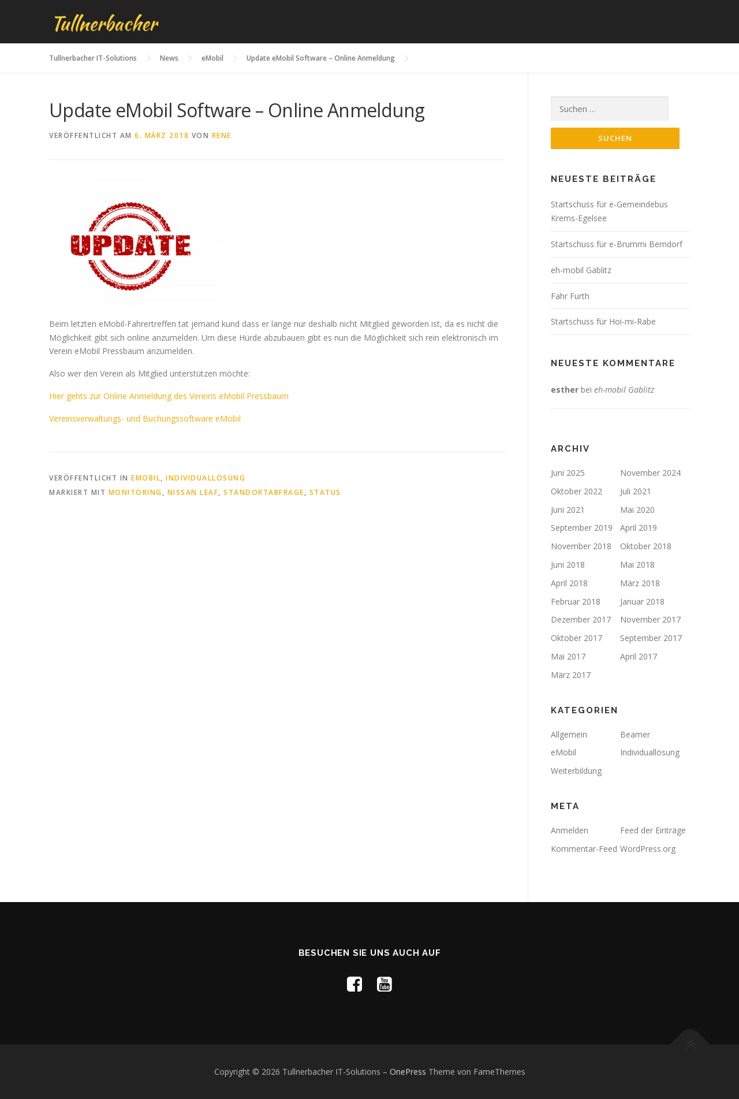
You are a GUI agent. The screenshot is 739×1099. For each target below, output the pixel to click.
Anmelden (569, 830)
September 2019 (582, 527)
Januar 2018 (642, 601)
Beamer (635, 734)
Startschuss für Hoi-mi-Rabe (603, 321)
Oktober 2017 (576, 637)
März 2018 (640, 583)
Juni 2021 (568, 509)
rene (222, 135)
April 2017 (638, 656)
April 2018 (569, 583)
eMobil (146, 478)
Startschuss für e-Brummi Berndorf (616, 244)
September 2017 (651, 637)
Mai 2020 (637, 509)
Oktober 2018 (645, 546)
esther (564, 389)
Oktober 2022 (576, 491)
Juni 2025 (568, 472)
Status (325, 492)
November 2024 (650, 472)
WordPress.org (647, 848)
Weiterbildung (576, 770)
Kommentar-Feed (584, 848)
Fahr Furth (570, 295)
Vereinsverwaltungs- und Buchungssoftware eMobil (145, 418)
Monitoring (135, 492)
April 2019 (638, 527)
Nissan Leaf (193, 492)
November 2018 (581, 546)
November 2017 (650, 619)
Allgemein (569, 734)
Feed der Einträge (653, 830)
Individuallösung (205, 478)
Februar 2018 (575, 601)
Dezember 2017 (581, 619)
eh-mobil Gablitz (581, 269)
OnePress (408, 1071)
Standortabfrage (263, 492)
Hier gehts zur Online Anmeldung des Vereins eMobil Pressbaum (169, 395)
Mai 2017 (568, 656)
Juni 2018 (568, 564)
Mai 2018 (637, 564)
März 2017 (571, 674)
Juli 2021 (635, 491)
